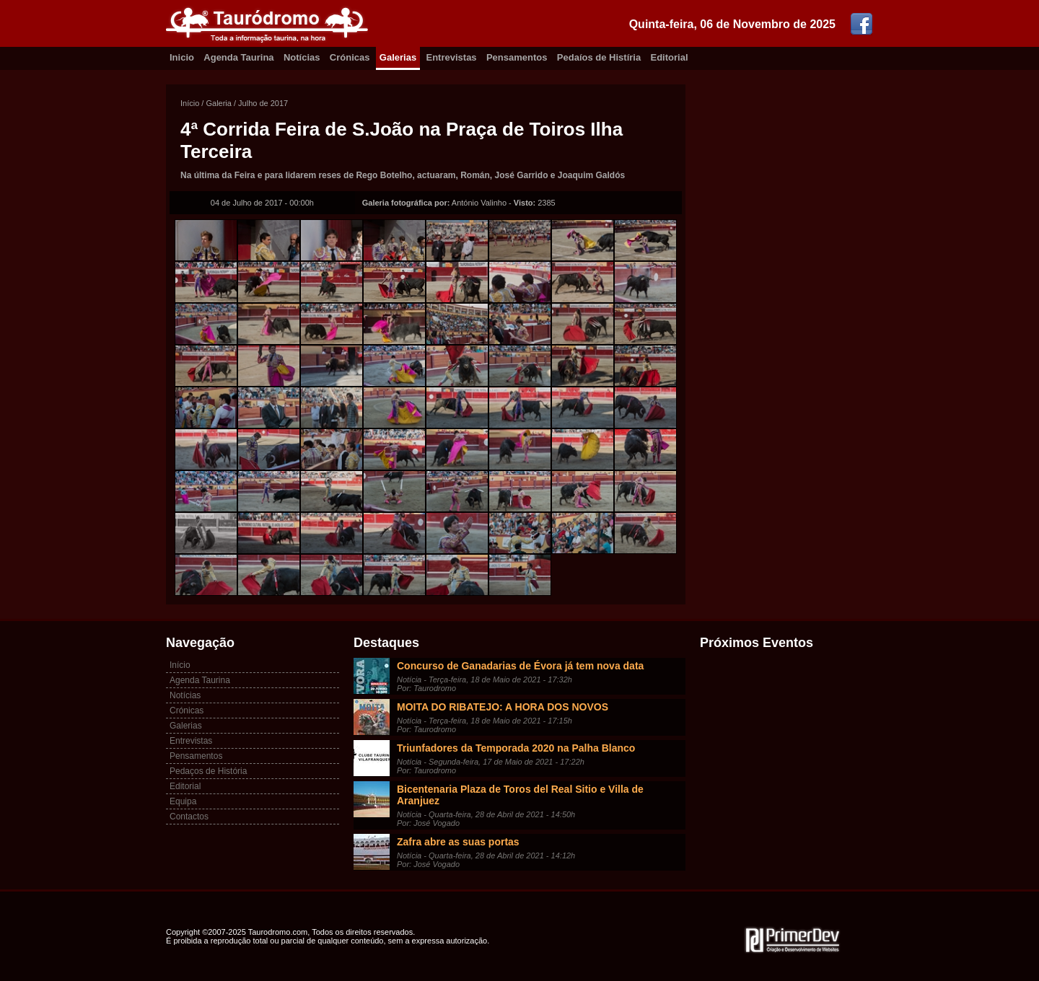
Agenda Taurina (238, 57)
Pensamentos (517, 57)
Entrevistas (451, 57)
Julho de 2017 (263, 103)
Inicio (182, 57)
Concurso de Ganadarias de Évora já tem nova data (520, 666)
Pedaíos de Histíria (599, 57)
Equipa (183, 801)
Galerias (398, 57)
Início (189, 103)
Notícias (302, 57)
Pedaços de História (208, 771)
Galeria (218, 103)
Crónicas (350, 57)
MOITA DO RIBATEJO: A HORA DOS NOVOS (502, 707)
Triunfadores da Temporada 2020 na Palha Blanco (516, 748)
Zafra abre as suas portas (458, 842)
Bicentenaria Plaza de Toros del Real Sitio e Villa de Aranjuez (520, 794)
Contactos (189, 816)
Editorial (669, 57)
